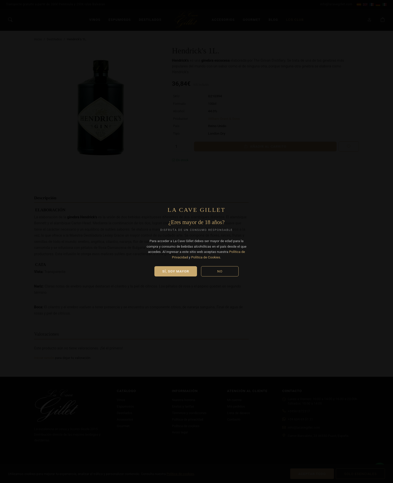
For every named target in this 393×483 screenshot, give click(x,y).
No (220, 271)
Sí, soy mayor (175, 271)
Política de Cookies (205, 257)
